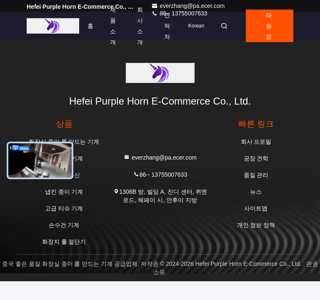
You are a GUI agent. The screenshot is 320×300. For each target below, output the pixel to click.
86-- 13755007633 (160, 174)
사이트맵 (256, 208)
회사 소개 (140, 25)
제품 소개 (113, 25)
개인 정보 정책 (256, 225)
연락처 (167, 26)
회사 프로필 (256, 141)
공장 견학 (256, 158)
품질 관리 (256, 175)
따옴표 (269, 26)
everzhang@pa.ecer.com (188, 5)
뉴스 (256, 191)
